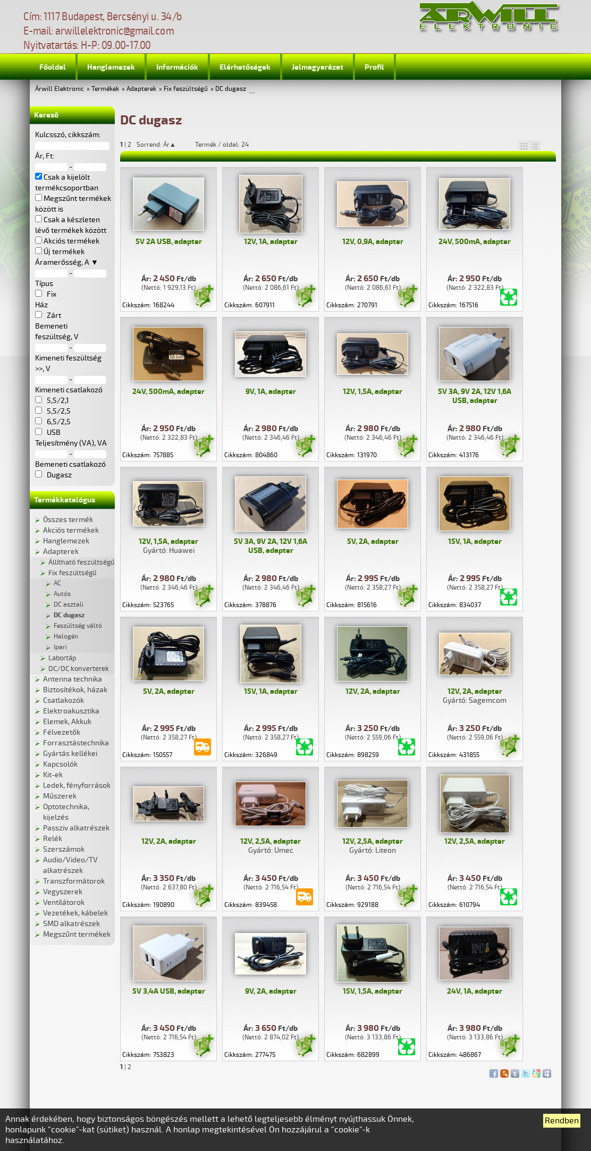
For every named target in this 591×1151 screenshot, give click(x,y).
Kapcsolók (60, 764)
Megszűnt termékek (77, 934)
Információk (177, 67)
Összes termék (68, 519)
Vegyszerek (62, 891)
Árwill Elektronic (59, 89)
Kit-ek (53, 774)
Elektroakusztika (71, 711)
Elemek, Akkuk (67, 721)
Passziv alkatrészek (76, 828)
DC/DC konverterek (78, 669)
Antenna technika (72, 679)
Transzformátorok (74, 881)
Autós (62, 594)
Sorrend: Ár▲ (163, 144)
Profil (374, 67)
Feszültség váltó (78, 626)
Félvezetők (61, 732)
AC (57, 583)
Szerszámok (64, 849)
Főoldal (52, 67)
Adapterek (141, 89)
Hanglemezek (111, 67)
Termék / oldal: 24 (222, 144)
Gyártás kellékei (70, 753)
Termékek (105, 89)
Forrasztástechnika (76, 742)
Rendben (562, 1120)
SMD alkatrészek (71, 923)
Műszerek (60, 796)
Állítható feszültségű (81, 562)
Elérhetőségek (245, 67)
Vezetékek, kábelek (75, 913)
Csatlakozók (63, 700)
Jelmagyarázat (317, 67)
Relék (52, 838)
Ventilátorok (64, 902)
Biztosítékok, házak (75, 689)
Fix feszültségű (186, 89)
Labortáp (62, 658)
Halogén (66, 637)
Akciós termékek (71, 530)
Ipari (60, 647)
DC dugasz (230, 89)
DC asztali (68, 605)
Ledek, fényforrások (77, 785)
